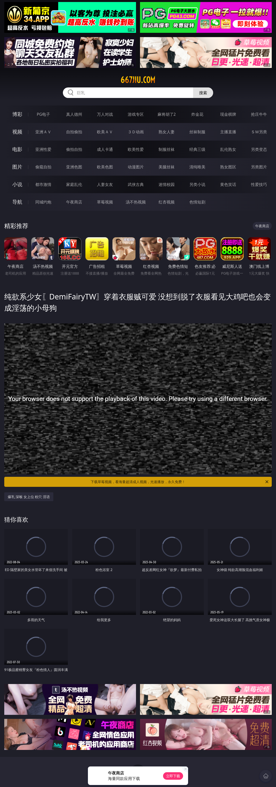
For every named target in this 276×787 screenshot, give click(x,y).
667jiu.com (137, 80)
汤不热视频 (136, 202)
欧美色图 (105, 167)
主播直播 (228, 132)
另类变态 (259, 149)
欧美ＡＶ (105, 132)
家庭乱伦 (74, 184)
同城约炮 (43, 202)
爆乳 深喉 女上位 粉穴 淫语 (29, 496)
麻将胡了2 (167, 114)
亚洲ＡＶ (43, 132)
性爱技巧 (259, 184)
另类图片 (259, 167)
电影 (17, 149)
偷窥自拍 (43, 167)
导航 (17, 201)
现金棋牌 (228, 114)
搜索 (203, 92)
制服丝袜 (167, 149)
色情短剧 (197, 202)
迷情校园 (167, 184)
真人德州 (74, 114)
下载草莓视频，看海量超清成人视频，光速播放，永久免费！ (180, 482)
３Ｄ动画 (136, 132)
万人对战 (105, 114)
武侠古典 (136, 184)
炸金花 (197, 114)
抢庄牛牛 (259, 114)
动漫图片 (136, 167)
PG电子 (43, 114)
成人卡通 (105, 149)
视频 (17, 131)
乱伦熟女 (228, 149)
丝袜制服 (197, 132)
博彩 (17, 114)
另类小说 (197, 184)
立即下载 (173, 775)
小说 (17, 184)
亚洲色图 (74, 167)
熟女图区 (228, 167)
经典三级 (197, 149)
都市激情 (43, 184)
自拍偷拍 (74, 132)
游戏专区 (136, 114)
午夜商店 (74, 202)
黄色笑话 (228, 184)
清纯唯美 (197, 167)
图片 (17, 166)
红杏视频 (167, 202)
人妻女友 (105, 184)
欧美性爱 (136, 149)
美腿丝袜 (167, 167)
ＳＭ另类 (259, 132)
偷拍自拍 (74, 149)
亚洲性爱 (43, 149)
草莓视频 (105, 202)
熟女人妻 (167, 132)
